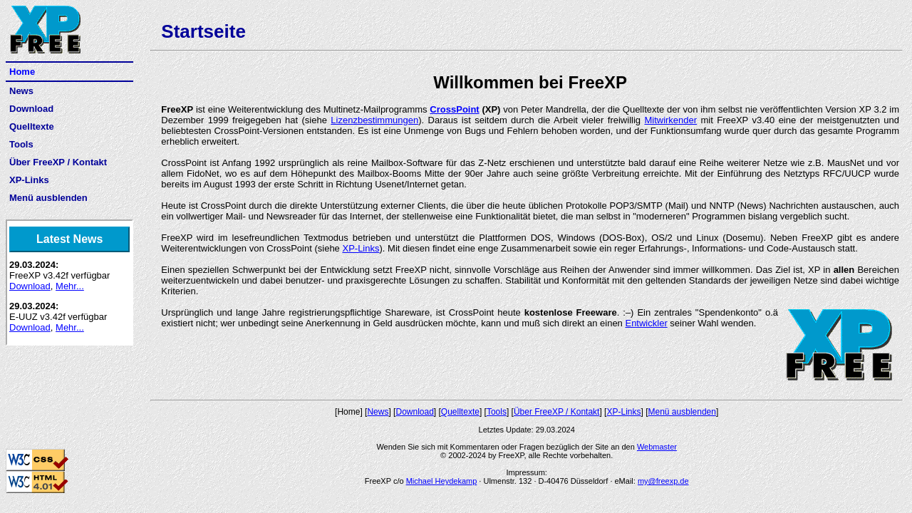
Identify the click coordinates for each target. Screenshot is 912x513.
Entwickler (646, 323)
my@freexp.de (663, 481)
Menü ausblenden (48, 197)
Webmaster (657, 446)
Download (31, 108)
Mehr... (70, 286)
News (21, 91)
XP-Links (29, 180)
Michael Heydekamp (441, 481)
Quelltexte (31, 126)
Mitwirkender (670, 120)
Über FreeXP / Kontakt (58, 162)
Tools (21, 144)
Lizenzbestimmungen (374, 120)
